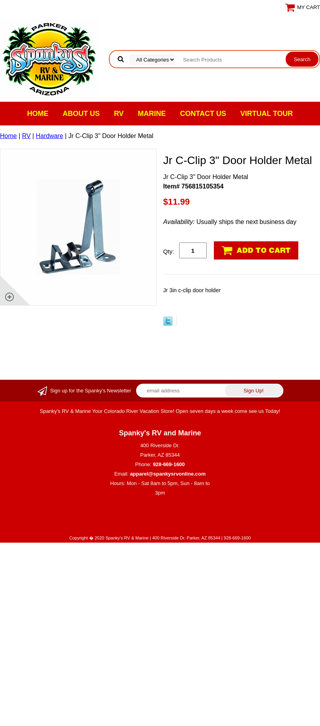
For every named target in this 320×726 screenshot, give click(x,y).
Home (38, 114)
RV (119, 114)
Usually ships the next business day (230, 221)
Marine (152, 114)
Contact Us (203, 114)
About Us (81, 114)
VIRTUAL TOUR (266, 114)
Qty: (168, 251)
